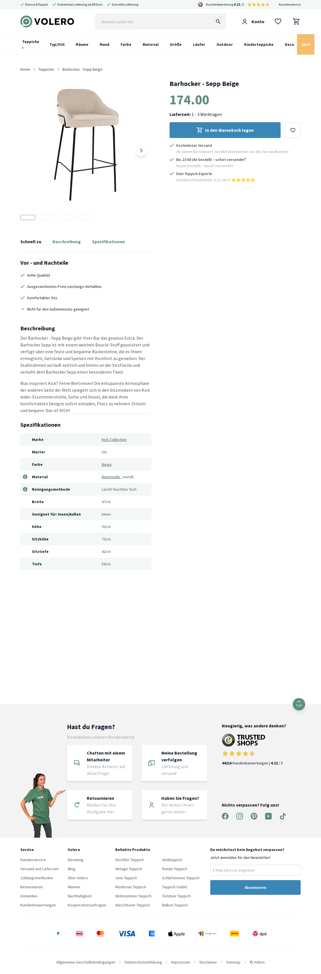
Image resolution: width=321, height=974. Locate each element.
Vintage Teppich (128, 868)
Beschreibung (67, 241)
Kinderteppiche (259, 44)
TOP (299, 704)
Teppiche (30, 44)
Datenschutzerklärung (143, 962)
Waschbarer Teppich (132, 905)
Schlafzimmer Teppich (180, 877)
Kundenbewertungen (38, 905)
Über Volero (78, 877)
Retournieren (31, 886)
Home (25, 69)
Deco (289, 44)
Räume (82, 44)
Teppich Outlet (174, 886)
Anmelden (28, 895)
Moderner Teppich (130, 886)
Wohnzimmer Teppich (133, 895)
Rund (104, 44)
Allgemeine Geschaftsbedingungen (85, 962)
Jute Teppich (126, 877)
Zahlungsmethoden (36, 877)
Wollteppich (172, 859)
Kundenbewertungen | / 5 (254, 750)
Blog (71, 868)
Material (151, 44)
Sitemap (233, 962)
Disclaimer (208, 962)
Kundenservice (290, 4)
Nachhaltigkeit (80, 895)
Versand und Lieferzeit (39, 868)
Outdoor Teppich (176, 895)
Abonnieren (255, 887)
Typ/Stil (56, 44)
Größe (176, 44)
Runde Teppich (174, 868)
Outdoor (224, 44)
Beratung (75, 859)
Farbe (126, 44)
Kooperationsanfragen (87, 905)
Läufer (199, 44)
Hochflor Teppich (129, 859)
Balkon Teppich (175, 905)
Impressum (180, 962)
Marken (74, 886)
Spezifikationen (108, 241)
